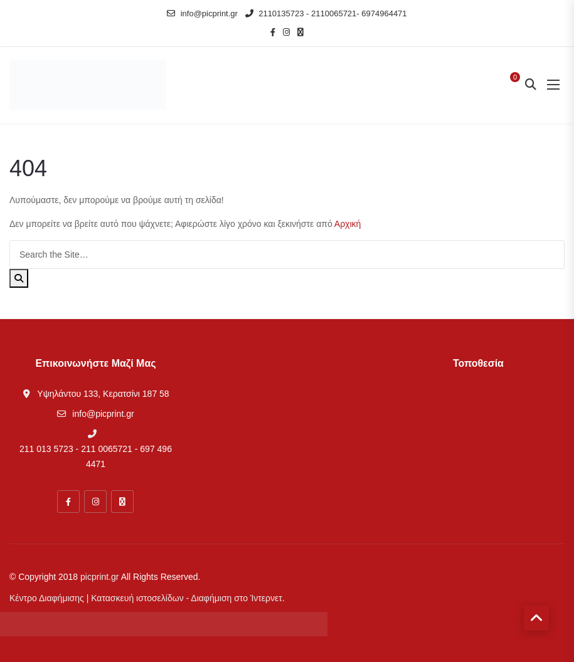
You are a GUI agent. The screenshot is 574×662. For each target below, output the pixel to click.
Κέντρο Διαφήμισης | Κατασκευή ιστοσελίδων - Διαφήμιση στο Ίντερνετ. (147, 598)
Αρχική (347, 224)
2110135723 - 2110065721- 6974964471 (326, 13)
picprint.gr (99, 577)
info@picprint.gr (202, 13)
